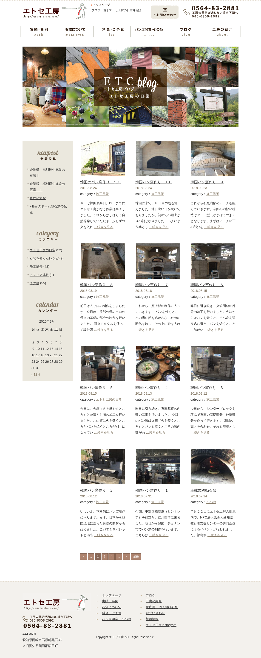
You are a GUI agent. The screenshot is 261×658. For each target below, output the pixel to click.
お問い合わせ (155, 613)
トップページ (111, 595)
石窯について (111, 607)
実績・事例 (110, 601)
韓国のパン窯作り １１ (100, 182)
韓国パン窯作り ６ (207, 285)
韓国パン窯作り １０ (153, 182)
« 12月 (35, 374)
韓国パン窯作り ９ (207, 182)
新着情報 (152, 619)
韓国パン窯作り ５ (96, 388)
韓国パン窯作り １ (151, 490)
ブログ (150, 595)
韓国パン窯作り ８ (96, 285)
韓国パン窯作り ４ (151, 388)
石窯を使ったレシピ (44, 258)
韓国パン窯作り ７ (151, 285)
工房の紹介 (154, 601)
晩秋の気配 (38, 198)
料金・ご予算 (111, 613)
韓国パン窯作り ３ (207, 388)
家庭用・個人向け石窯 (162, 607)
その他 (211, 502)
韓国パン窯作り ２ (96, 490)
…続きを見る (103, 227)
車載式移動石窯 (203, 490)
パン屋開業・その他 (116, 619)
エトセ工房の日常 (109, 399)
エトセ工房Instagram (161, 625)
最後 (136, 556)
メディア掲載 (39, 275)
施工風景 (102, 194)
